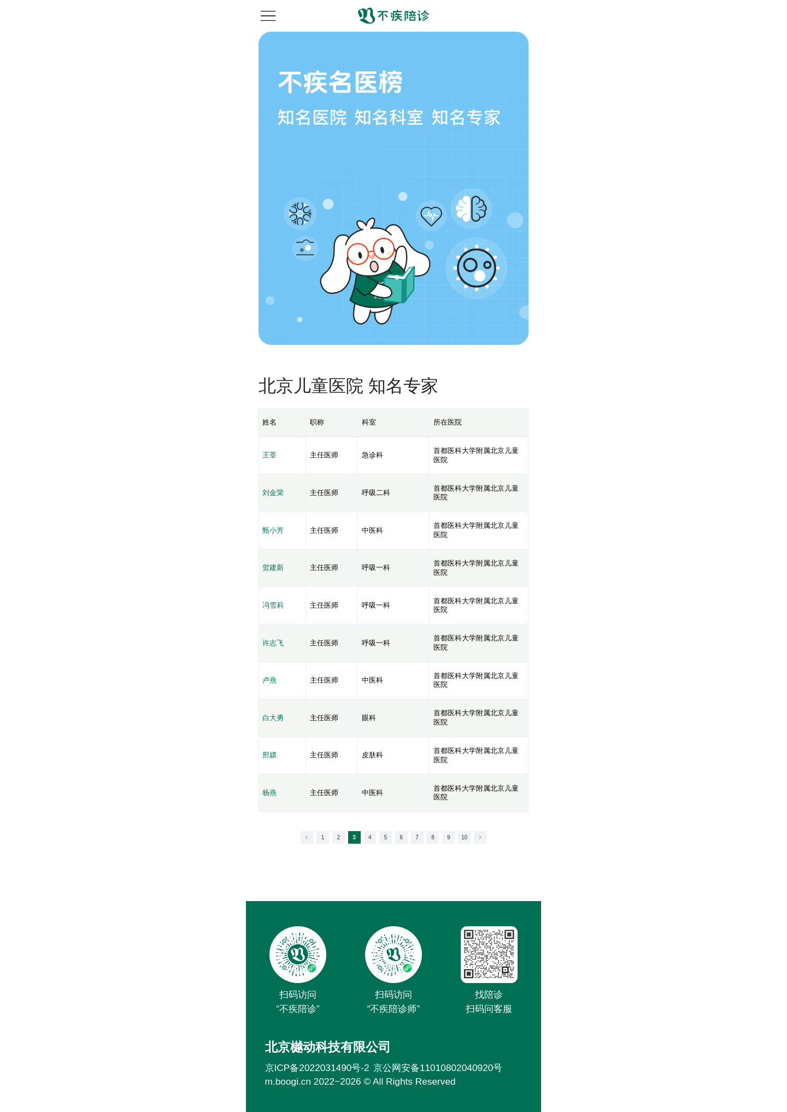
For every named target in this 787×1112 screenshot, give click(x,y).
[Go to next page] (480, 837)
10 (464, 837)
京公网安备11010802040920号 (437, 1067)
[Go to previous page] (307, 837)
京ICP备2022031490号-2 (317, 1067)
